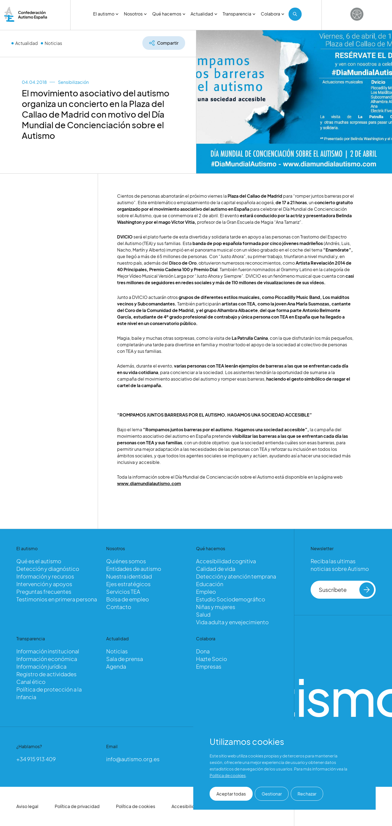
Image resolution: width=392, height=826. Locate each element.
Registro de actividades (46, 674)
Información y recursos (45, 576)
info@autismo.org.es (133, 758)
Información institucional (47, 651)
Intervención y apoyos (44, 583)
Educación (209, 583)
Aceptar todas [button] (231, 794)
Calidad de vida (215, 568)
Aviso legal (27, 806)
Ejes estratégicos (128, 583)
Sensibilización (73, 82)
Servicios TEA (123, 591)
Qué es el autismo (38, 561)
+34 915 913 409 (36, 758)
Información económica (46, 658)
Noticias (53, 43)
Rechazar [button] (307, 794)
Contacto (118, 606)
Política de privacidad (77, 806)
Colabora (272, 14)
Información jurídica (41, 666)
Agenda (116, 666)
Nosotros (135, 14)
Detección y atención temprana (236, 576)
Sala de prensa (124, 658)
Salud (203, 614)
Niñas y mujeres (215, 606)
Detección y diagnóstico (47, 568)
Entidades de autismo (133, 568)
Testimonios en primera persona (56, 599)
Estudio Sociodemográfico (230, 599)
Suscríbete (346, 589)
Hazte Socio (211, 658)
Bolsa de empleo (127, 599)
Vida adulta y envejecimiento (232, 622)
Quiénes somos (126, 561)
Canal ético (30, 681)
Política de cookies (135, 806)
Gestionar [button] (272, 794)
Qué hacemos (168, 14)
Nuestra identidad (129, 576)
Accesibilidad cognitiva (226, 561)
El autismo (105, 14)
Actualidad (204, 14)
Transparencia (239, 14)
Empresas (208, 666)
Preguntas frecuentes (43, 591)
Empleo (206, 591)
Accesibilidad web (190, 806)
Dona (203, 651)
